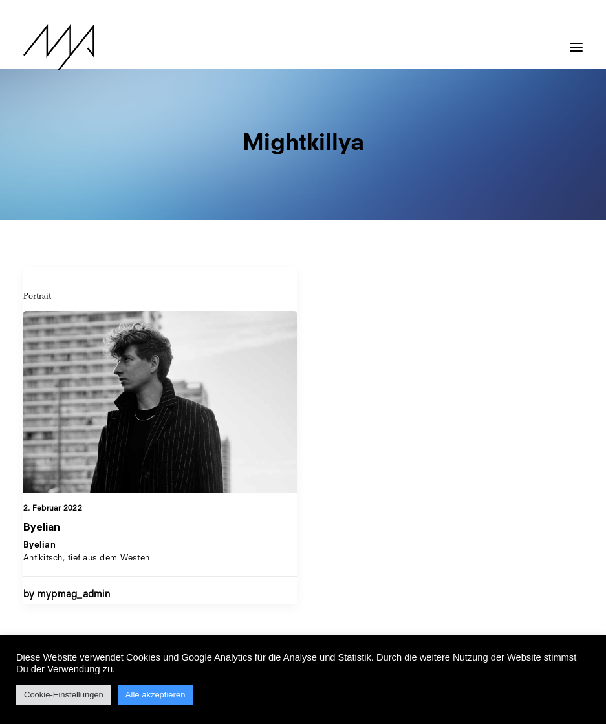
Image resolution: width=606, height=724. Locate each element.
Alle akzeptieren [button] (155, 694)
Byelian (41, 526)
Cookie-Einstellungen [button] (63, 694)
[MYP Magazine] (58, 47)
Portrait (37, 295)
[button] (576, 40)
